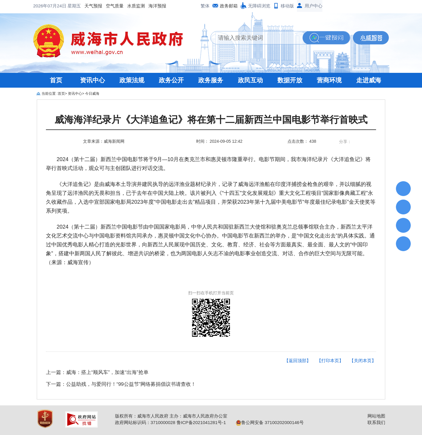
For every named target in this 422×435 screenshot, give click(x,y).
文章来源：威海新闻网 (103, 141)
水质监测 (136, 5)
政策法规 (131, 80)
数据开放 (289, 80)
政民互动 (250, 80)
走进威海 (368, 80)
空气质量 (115, 5)
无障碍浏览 (259, 5)
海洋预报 (157, 5)
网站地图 (376, 415)
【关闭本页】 (362, 360)
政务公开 (171, 80)
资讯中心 (92, 80)
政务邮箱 (229, 5)
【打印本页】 (330, 360)
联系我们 (376, 422)
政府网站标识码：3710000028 (145, 422)
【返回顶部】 (297, 360)
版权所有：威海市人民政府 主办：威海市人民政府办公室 (171, 415)
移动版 (287, 5)
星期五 (74, 5)
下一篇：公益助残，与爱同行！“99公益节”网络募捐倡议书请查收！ (121, 384)
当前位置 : (49, 94)
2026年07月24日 (50, 5)
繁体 (205, 5)
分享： (345, 141)
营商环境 (329, 80)
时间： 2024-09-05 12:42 (219, 141)
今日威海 (92, 94)
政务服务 (210, 80)
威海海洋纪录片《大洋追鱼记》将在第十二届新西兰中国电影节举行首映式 (211, 120)
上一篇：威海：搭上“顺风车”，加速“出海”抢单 (97, 372)
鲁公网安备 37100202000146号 (270, 422)
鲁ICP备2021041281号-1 (201, 422)
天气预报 (93, 5)
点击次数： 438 (301, 141)
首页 (56, 80)
